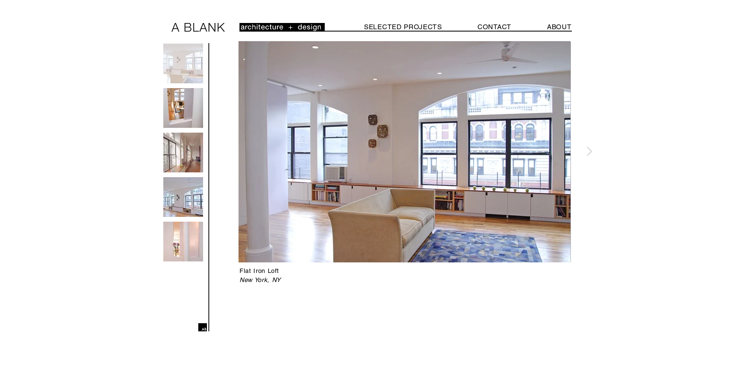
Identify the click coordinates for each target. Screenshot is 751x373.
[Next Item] (589, 152)
